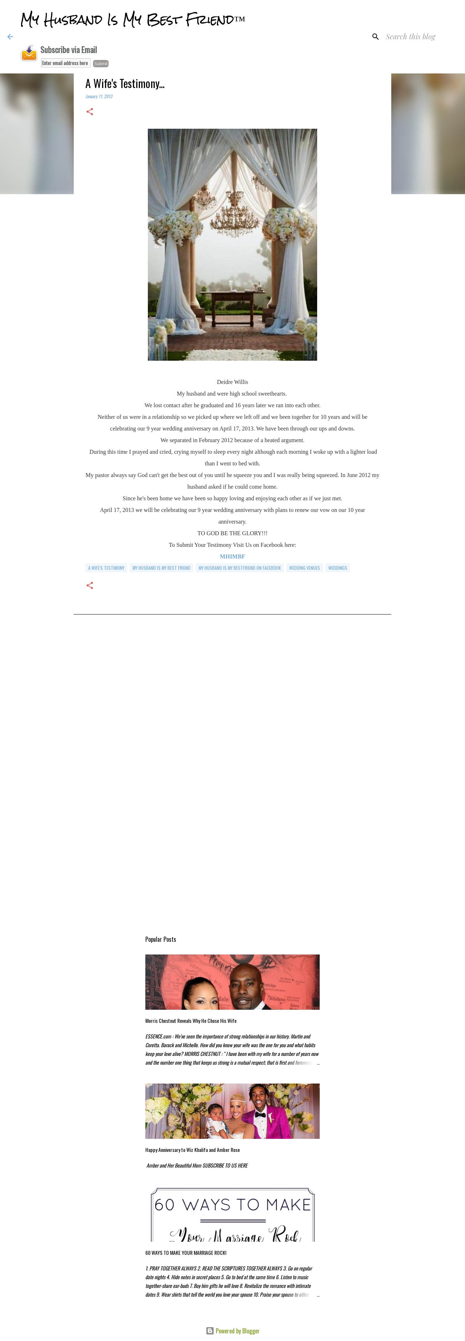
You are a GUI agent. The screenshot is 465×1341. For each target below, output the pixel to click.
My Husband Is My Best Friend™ (132, 19)
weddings (337, 568)
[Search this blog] (421, 36)
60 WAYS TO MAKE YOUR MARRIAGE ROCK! (185, 1252)
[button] (89, 112)
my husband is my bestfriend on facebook (240, 568)
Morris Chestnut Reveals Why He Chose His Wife (190, 1020)
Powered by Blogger (233, 1330)
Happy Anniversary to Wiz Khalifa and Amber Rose (192, 1149)
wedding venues (304, 568)
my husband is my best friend (161, 568)
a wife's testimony (106, 568)
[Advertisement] (232, 699)
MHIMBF (232, 556)
